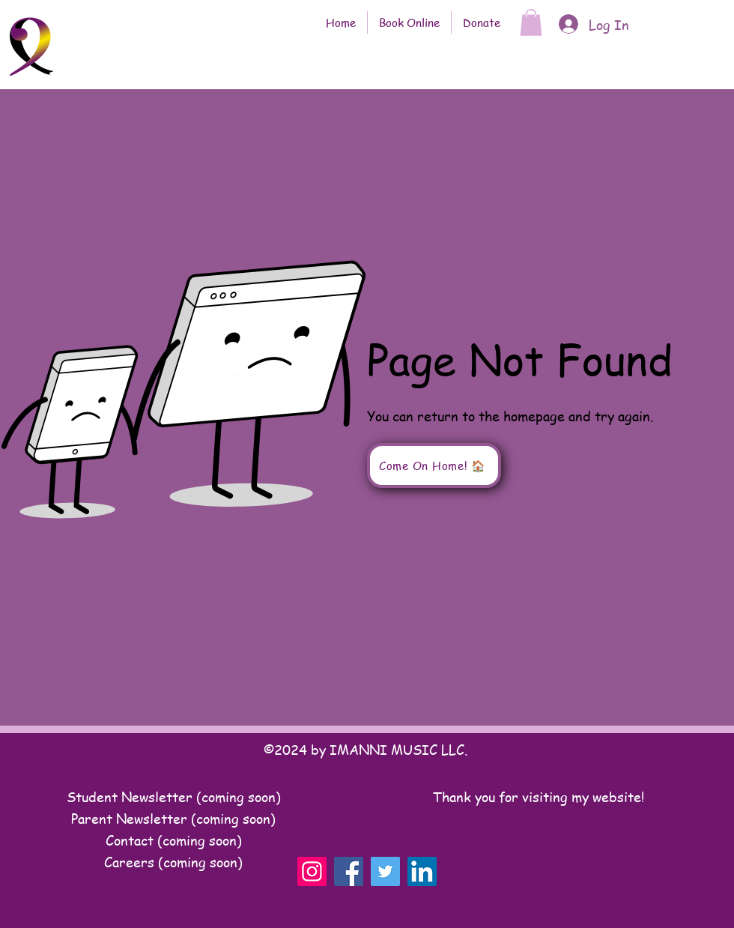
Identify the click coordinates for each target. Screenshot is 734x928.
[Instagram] (312, 871)
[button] (531, 22)
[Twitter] (385, 871)
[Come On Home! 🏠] (434, 465)
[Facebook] (348, 871)
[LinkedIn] (422, 871)
